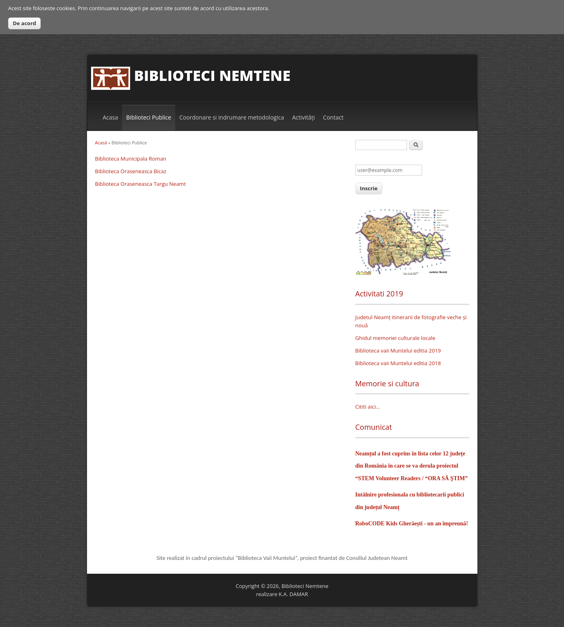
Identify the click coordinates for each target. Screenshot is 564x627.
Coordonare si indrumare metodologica (231, 117)
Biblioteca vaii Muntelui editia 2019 (398, 350)
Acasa (110, 117)
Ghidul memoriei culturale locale (395, 338)
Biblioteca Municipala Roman (130, 158)
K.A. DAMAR (293, 594)
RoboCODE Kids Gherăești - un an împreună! (411, 523)
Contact (333, 117)
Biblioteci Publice (148, 117)
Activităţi (303, 117)
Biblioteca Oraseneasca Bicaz (131, 171)
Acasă (101, 142)
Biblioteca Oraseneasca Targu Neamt (140, 183)
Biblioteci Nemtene (212, 75)
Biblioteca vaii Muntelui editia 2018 (398, 363)
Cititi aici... (367, 406)
